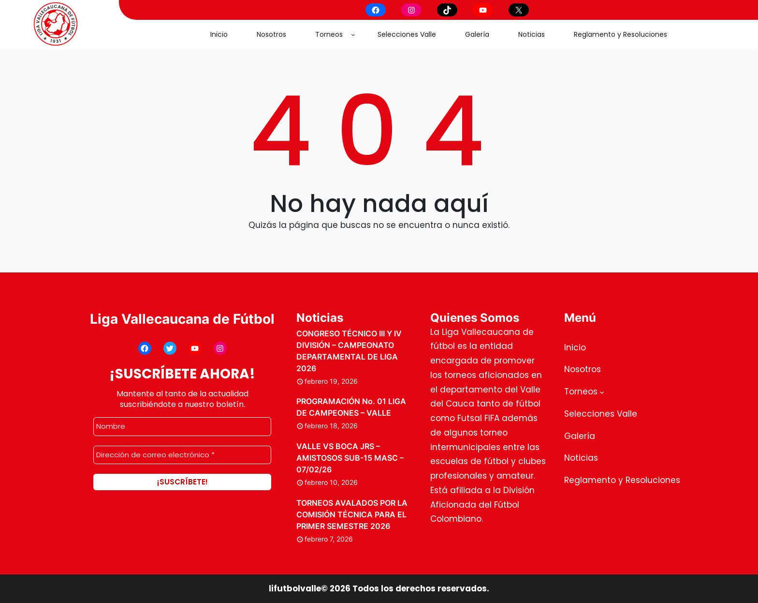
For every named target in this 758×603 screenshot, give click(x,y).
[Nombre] (182, 426)
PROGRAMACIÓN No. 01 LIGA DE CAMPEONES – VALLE (351, 407)
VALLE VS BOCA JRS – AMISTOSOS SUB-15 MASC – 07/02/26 (350, 457)
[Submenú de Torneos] (353, 34)
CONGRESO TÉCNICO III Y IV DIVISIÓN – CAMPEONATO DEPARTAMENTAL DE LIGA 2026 (349, 351)
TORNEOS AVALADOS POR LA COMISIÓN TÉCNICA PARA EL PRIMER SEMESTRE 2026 (352, 514)
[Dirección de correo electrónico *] (182, 455)
